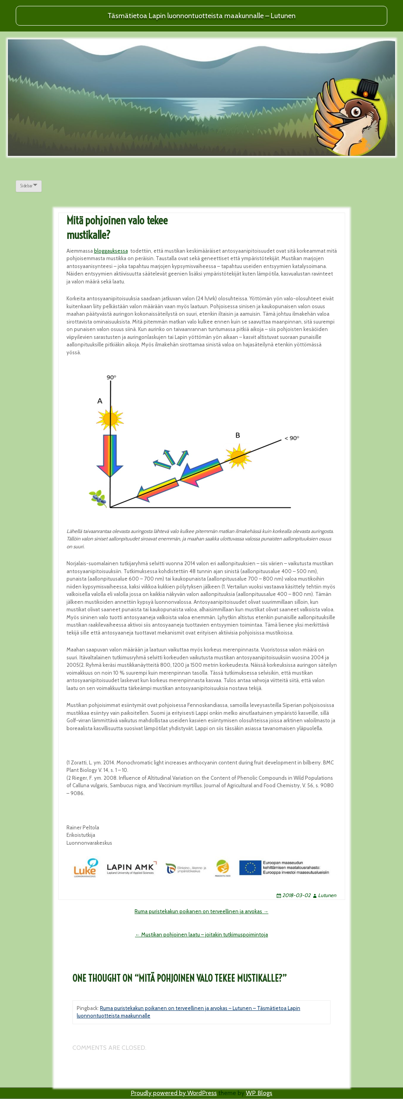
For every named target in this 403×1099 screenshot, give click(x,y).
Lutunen (327, 895)
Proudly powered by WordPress (174, 1093)
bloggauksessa (111, 251)
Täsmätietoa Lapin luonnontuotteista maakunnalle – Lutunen (201, 15)
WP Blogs (259, 1093)
